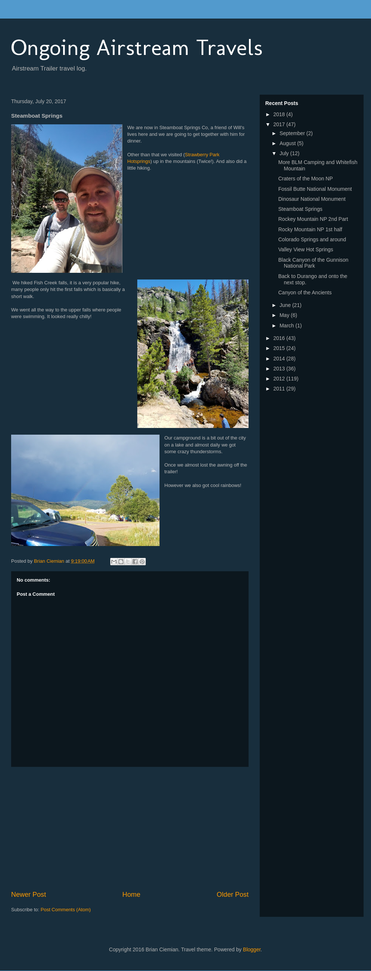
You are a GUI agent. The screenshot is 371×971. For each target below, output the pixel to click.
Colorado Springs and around (312, 239)
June (285, 305)
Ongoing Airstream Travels (137, 47)
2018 (279, 114)
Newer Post (28, 894)
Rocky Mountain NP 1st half (310, 229)
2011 (279, 389)
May (284, 315)
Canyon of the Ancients (305, 292)
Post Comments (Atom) (66, 909)
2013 (279, 369)
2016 (279, 338)
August (288, 143)
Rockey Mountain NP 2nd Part (313, 219)
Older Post (233, 894)
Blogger (251, 949)
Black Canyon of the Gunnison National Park (313, 263)
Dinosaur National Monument (311, 199)
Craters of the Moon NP (305, 179)
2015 (279, 348)
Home (131, 894)
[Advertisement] (130, 828)
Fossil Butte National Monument (315, 189)
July (284, 153)
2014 (279, 359)
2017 (279, 124)
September (292, 133)
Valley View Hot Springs (305, 249)
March (287, 325)
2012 (279, 379)
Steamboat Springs (300, 209)
